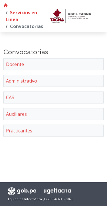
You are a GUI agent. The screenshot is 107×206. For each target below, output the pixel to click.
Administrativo (21, 82)
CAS (10, 98)
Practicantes (19, 131)
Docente (15, 65)
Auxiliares (16, 115)
